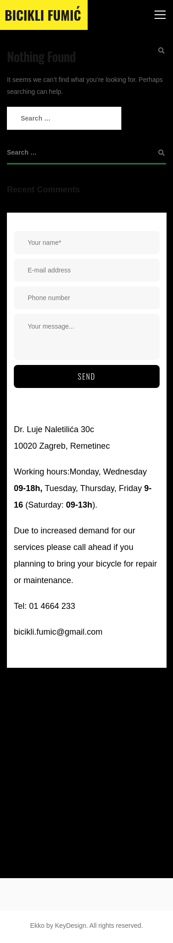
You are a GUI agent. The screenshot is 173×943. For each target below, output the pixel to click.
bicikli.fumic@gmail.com (58, 631)
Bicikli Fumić (43, 15)
